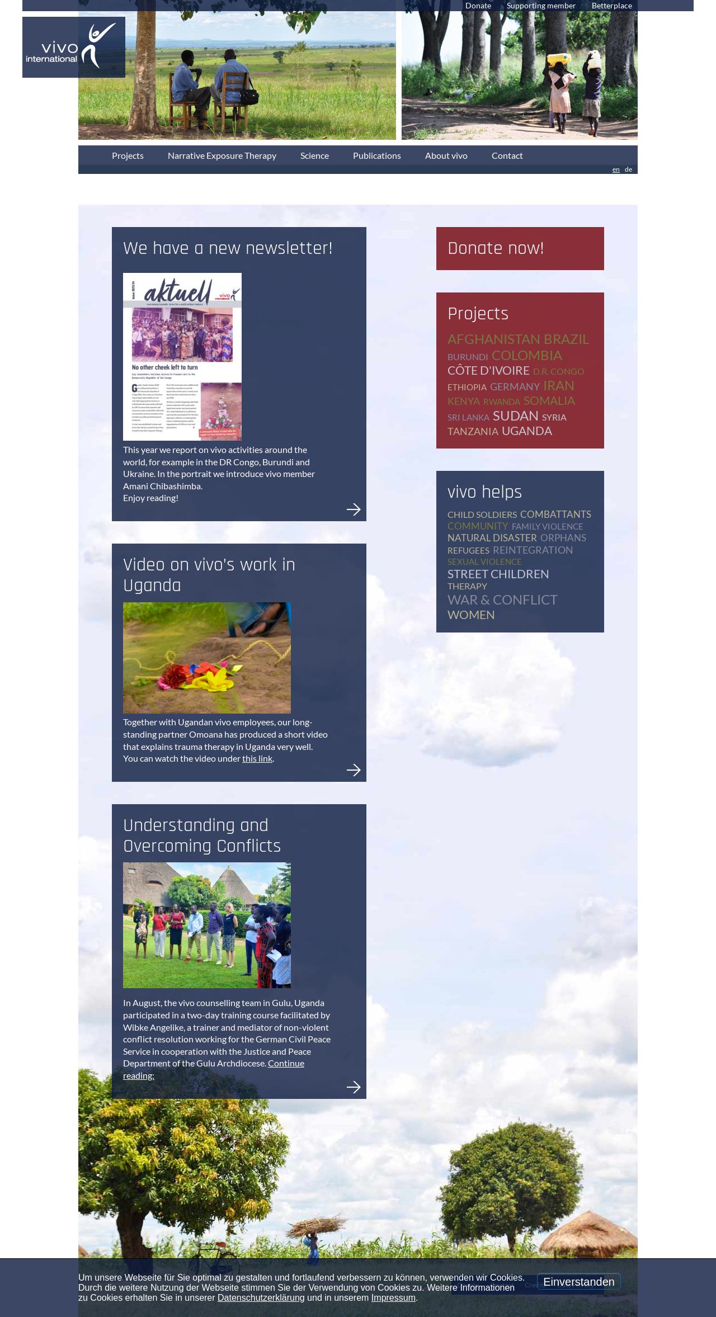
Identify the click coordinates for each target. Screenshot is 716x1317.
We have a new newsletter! (228, 248)
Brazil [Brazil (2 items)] (566, 339)
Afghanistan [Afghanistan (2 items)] (493, 339)
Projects (128, 155)
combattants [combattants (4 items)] (555, 514)
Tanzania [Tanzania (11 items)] (472, 431)
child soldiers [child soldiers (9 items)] (482, 514)
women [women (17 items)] (471, 614)
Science (314, 155)
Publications (377, 155)
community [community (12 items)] (477, 526)
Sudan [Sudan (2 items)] (516, 415)
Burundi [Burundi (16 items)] (467, 356)
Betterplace (612, 5)
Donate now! (495, 248)
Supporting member (541, 5)
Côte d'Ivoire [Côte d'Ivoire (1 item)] (488, 370)
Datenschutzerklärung (261, 1297)
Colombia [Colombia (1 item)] (527, 355)
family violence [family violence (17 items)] (547, 526)
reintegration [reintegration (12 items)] (533, 550)
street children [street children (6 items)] (498, 573)
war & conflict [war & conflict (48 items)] (502, 599)
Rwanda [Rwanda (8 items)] (501, 401)
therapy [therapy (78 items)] (467, 585)
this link (257, 758)
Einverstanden (579, 1282)
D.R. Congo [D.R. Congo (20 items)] (559, 371)
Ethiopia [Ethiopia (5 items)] (467, 387)
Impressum (393, 1297)
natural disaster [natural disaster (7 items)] (492, 538)
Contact (507, 155)
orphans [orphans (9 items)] (563, 538)
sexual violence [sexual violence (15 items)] (484, 561)
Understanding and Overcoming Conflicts (202, 835)
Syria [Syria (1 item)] (554, 417)
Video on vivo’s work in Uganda (209, 575)
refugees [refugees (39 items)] (468, 550)
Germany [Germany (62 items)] (515, 386)
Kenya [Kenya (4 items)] (463, 401)
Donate (478, 5)
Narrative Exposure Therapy (222, 155)
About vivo (446, 155)
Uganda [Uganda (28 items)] (527, 430)
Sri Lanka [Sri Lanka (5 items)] (468, 417)
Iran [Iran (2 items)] (558, 385)
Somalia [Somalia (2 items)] (549, 400)
